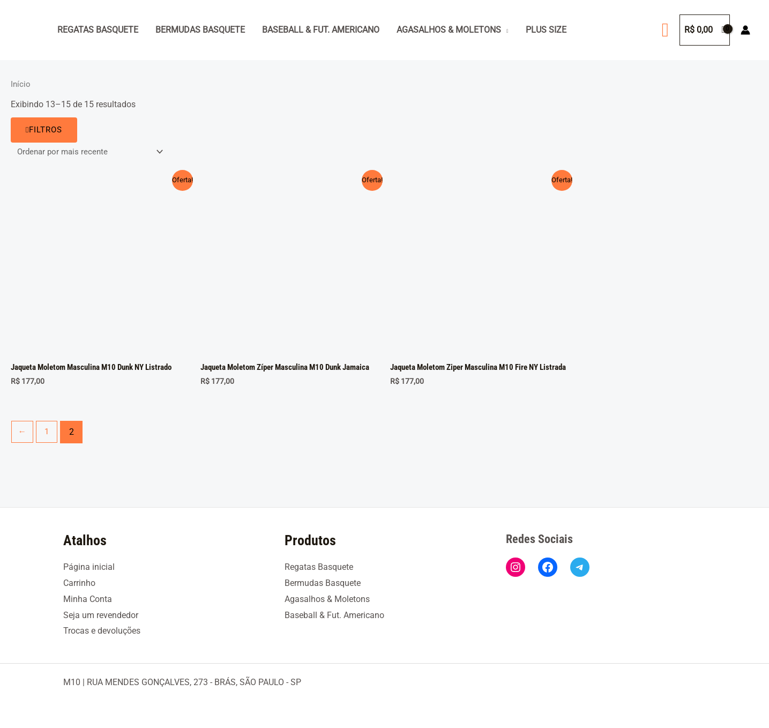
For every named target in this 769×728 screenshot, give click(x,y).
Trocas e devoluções (101, 631)
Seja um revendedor (100, 615)
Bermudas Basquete (200, 30)
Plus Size (546, 30)
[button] (665, 30)
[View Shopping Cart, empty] (705, 30)
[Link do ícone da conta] (745, 30)
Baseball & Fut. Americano (320, 30)
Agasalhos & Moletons (449, 30)
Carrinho (79, 583)
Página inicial (89, 567)
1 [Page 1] (48, 442)
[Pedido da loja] (92, 152)
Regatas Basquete (97, 30)
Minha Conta (87, 599)
